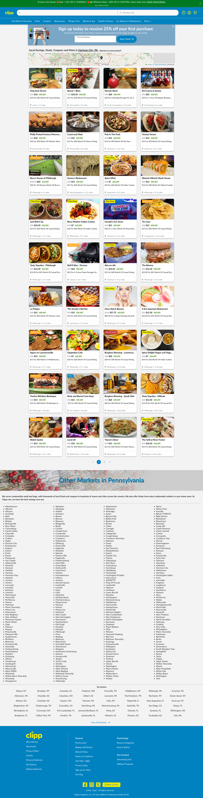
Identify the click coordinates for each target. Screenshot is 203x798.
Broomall (159, 524)
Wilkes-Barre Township (14, 676)
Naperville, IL (133, 701)
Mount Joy (9, 610)
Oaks (6, 624)
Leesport (159, 588)
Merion (7, 602)
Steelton (8, 654)
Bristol (108, 524)
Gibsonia (159, 561)
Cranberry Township (114, 538)
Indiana (57, 578)
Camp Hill (159, 526)
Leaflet (148, 65)
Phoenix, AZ (133, 716)
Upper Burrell (111, 661)
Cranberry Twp (162, 538)
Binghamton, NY (21, 706)
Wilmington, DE (178, 711)
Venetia (57, 664)
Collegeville (110, 534)
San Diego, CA (155, 706)
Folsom (108, 558)
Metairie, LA (110, 716)
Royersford (59, 642)
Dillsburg (58, 543)
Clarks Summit (161, 531)
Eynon (7, 556)
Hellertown (160, 570)
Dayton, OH (65, 701)
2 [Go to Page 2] (104, 462)
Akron (158, 507)
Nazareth (159, 612)
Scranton (159, 644)
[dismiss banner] (173, 26)
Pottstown (160, 634)
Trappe (158, 659)
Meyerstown (60, 602)
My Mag (79, 775)
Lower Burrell (111, 593)
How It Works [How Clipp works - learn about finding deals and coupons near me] (123, 747)
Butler (57, 526)
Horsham (159, 573)
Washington (110, 666)
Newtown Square (12, 620)
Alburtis (8, 509)
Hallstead (159, 566)
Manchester (9, 595)
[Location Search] (148, 12)
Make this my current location (110, 50)
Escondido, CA (65, 706)
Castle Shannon (162, 529)
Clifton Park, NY (43, 716)
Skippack (58, 649)
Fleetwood (9, 558)
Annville (158, 511)
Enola (6, 553)
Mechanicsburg (61, 600)
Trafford (108, 659)
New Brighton (10, 615)
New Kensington (62, 617)
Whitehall (8, 674)
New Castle (59, 615)
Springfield (160, 652)
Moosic (57, 607)
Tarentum (109, 656)
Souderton (109, 649)
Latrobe (58, 588)
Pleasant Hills (10, 634)
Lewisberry (160, 590)
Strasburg (8, 656)
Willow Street (111, 676)
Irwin (157, 578)
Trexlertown (9, 661)
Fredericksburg (61, 561)
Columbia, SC (66, 691)
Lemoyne (8, 590)
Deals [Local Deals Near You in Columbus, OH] (37, 21)
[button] (200, 3)
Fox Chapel (9, 561)
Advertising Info (124, 760)
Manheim (58, 595)
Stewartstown (111, 654)
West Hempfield (162, 669)
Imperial (8, 578)
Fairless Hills (60, 556)
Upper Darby (161, 661)
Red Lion (109, 637)
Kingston (159, 583)
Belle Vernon (160, 516)
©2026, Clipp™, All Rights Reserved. (100, 790)
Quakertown (10, 637)
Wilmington (160, 676)
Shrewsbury (160, 647)
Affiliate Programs (125, 764)
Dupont (7, 548)
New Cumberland (113, 615)
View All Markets (100, 723)
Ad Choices (31, 765)
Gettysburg (110, 561)
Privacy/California (34, 760)
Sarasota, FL (155, 711)
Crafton (7, 538)
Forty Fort (159, 558)
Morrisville (160, 607)
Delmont (109, 541)
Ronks (157, 639)
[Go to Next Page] (110, 462)
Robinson (58, 639)
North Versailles (162, 620)
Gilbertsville (9, 563)
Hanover (8, 568)
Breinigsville (9, 524)
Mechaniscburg (112, 600)
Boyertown (160, 521)
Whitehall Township (63, 674)
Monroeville (110, 605)
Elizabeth (58, 551)
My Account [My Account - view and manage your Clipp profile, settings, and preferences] (80, 743)
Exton (157, 553)
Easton (7, 551)
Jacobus (8, 580)
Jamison (58, 580)
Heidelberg (110, 570)
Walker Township (163, 664)
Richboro (8, 639)
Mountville (110, 610)
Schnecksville (10, 644)
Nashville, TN (133, 706)
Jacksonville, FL (88, 716)
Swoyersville (60, 656)
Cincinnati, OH (43, 711)
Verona (108, 664)
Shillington (109, 647)
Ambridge (109, 511)
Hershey (8, 573)
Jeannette (159, 580)
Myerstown (9, 612)
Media (158, 600)
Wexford (109, 671)
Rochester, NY (155, 696)
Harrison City (161, 568)
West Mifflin (10, 671)
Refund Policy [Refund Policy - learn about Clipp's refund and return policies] (81, 752)
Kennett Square (61, 583)
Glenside (8, 566)
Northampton (60, 622)
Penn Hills (159, 627)
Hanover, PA (88, 701)
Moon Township (11, 607)
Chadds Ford (60, 531)
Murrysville (160, 610)
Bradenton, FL (21, 716)
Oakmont (159, 622)
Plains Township (162, 632)
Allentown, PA (21, 696)
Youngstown (10, 681)
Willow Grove (60, 676)
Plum (56, 634)
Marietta (109, 595)
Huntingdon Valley (163, 575)
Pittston (108, 632)
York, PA (178, 716)
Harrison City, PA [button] (88, 50)
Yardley (108, 679)
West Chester (60, 669)
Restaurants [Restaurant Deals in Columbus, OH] (59, 21)
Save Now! (127, 39)
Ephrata (58, 553)
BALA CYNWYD (162, 514)
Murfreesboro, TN (133, 696)
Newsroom (31, 746)
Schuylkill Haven (62, 644)
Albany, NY (21, 691)
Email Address (83, 37)
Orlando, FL (133, 711)
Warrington (59, 666)
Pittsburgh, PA (155, 691)
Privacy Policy (32, 751)
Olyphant (109, 624)
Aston (107, 514)
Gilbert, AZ (88, 696)
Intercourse (110, 578)
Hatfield (8, 570)
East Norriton (111, 548)
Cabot (107, 526)
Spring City (110, 652)
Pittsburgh (59, 632)
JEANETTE (109, 580)
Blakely (7, 521)
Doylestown (9, 546)
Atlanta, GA (21, 701)
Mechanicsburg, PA (110, 706)
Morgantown (111, 607)
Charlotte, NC (43, 701)
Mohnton (8, 605)
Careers (29, 756)
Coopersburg (111, 536)
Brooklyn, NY (43, 691)
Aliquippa (58, 509)
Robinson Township (113, 639)
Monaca (58, 605)
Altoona (8, 511)
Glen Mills (59, 563)
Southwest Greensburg (65, 652)
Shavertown (60, 647)
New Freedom (161, 615)
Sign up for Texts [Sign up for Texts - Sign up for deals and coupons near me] (82, 770)
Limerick (8, 593)
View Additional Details (101, 5)
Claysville (8, 534)
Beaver (57, 516)
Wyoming (8, 679)
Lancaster (8, 585)
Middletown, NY (132, 691)
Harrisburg (109, 568)
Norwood (109, 622)
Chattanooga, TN (43, 706)
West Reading (60, 671)
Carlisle (57, 529)
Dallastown (59, 541)
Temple (57, 659)
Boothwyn (109, 521)
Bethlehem (160, 519)
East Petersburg (162, 548)
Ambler (57, 511)
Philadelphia (160, 629)
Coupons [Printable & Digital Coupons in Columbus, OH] (47, 21)
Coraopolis (160, 536)
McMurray (160, 597)
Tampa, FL (177, 706)
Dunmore (159, 546)
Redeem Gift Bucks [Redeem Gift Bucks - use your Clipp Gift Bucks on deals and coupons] (83, 747)
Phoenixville (9, 632)
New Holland (10, 617)
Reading (58, 637)
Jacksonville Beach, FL (88, 711)
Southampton (10, 652)
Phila (107, 629)
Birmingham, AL (21, 711)
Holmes (57, 573)
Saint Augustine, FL (155, 701)
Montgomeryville (162, 605)
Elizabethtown (111, 551)
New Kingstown (112, 617)
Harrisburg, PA (88, 706)
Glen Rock (109, 563)
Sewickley (8, 647)
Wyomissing (60, 679)
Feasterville (160, 556)
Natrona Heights (112, 612)
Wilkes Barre (110, 674)
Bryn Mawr (9, 526)
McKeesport (110, 597)
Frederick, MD (88, 691)
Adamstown (110, 507)
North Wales (10, 622)
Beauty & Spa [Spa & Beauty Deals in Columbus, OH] (89, 21)
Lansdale (8, 588)
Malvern (159, 593)
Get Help (79, 761)
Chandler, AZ (43, 696)
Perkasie (58, 629)
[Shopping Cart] (195, 12)
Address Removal (34, 769)
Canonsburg (9, 529)
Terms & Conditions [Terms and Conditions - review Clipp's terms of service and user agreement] (84, 756)
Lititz (56, 593)
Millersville (160, 602)
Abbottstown (10, 507)
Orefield (158, 624)
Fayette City (110, 556)
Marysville (9, 597)
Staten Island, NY (178, 696)
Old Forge (58, 624)
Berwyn (58, 519)
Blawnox (58, 521)
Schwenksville (111, 644)
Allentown (109, 509)
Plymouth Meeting (113, 634)
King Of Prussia (112, 583)
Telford (7, 659)
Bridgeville (59, 524)
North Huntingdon (113, 620)
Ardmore (58, 514)
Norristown (59, 620)
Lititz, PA (111, 701)
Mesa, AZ (110, 711)
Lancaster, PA (110, 696)
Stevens (58, 654)
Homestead (110, 573)
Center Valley (10, 531)
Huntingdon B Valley (114, 575)
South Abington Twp (164, 649)
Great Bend (59, 566)
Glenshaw (159, 563)
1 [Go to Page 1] (98, 462)
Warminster (9, 666)
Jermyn (7, 583)
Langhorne (160, 585)
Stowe (158, 654)
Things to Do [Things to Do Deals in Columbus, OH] (74, 21)
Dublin (108, 546)
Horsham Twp (10, 575)
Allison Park (160, 509)
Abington (58, 507)
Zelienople (59, 681)
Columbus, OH (66, 696)
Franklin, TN (65, 716)
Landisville (59, 585)
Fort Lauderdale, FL (66, 711)
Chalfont (109, 531)
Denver (158, 541)
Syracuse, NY (178, 701)
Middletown (110, 602)
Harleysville (59, 568)
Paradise (58, 627)
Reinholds (159, 637)
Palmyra (8, 627)
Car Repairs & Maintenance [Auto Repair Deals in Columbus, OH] (128, 21)
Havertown (59, 570)
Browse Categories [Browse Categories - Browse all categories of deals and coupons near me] (125, 743)
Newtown (159, 617)
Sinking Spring (10, 649)
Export (108, 553)
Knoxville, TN (110, 691)
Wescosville (9, 669)
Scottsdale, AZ (155, 716)
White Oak (160, 671)
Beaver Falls (110, 516)
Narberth (58, 612)
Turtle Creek (60, 661)
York (157, 679)
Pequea (7, 629)
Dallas (7, 541)
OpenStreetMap (160, 65)
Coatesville (59, 534)
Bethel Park (110, 519)
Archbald (8, 514)
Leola (56, 590)
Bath (6, 516)
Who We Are (32, 742)
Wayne (158, 666)
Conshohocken (61, 536)
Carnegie (109, 529)
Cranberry (59, 538)
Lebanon (108, 588)
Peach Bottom (111, 627)
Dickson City (10, 543)
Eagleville (58, 548)
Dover (107, 543)
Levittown (109, 590)
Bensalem (8, 519)
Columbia (8, 536)
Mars (157, 595)
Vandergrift (9, 664)
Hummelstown (61, 575)
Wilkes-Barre (161, 674)
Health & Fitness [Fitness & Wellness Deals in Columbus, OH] (105, 21)
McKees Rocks (61, 597)
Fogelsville (59, 558)
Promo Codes (81, 765)
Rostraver (8, 642)
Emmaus (159, 551)
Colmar (158, 534)
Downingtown (161, 543)
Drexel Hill (59, 546)
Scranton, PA (178, 691)
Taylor (157, 656)
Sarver (158, 642)
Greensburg (110, 566)
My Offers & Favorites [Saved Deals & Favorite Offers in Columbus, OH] (22, 21)
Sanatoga (109, 642)
